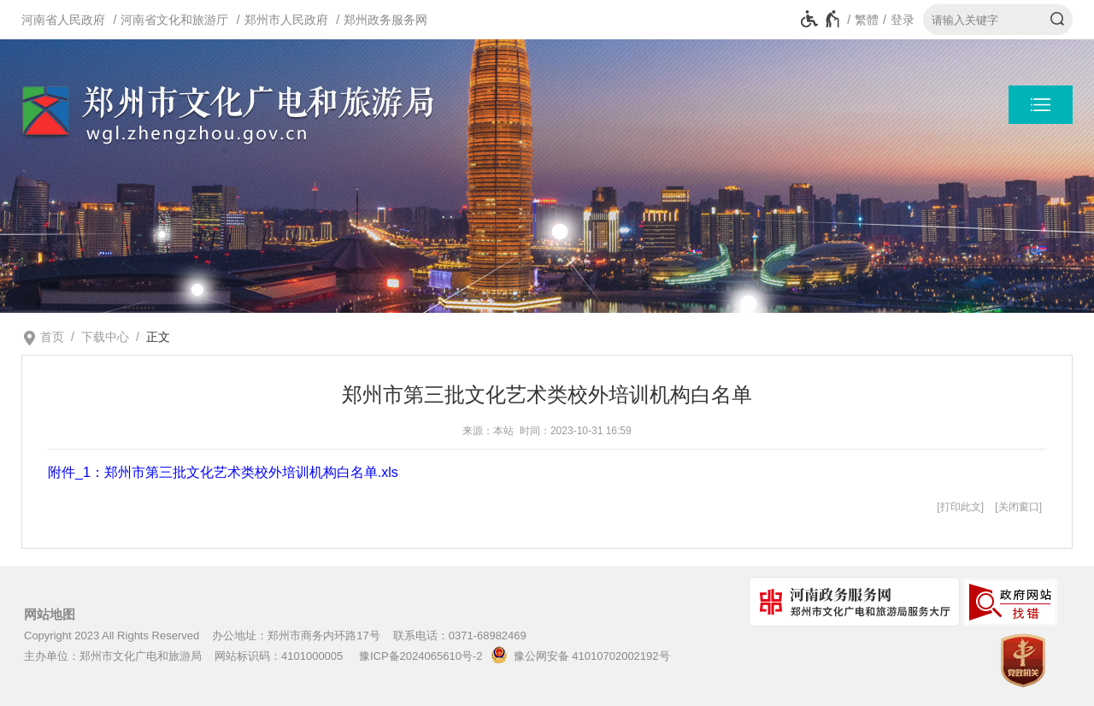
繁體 (867, 19)
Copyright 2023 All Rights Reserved (111, 635)
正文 (158, 337)
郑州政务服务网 (385, 19)
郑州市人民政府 (286, 19)
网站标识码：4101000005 (279, 656)
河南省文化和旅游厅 (174, 19)
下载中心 (105, 337)
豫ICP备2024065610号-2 (421, 656)
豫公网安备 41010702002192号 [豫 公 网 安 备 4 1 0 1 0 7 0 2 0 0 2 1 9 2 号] (577, 654)
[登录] (897, 19)
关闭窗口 (1018, 507)
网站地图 (49, 614)
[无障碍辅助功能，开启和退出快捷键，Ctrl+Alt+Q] (821, 20)
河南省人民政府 (63, 19)
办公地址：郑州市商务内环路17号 (295, 635)
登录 (903, 19)
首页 (52, 337)
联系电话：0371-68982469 (459, 635)
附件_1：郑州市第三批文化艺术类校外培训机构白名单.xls (223, 472)
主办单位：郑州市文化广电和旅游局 (113, 656)
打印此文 (960, 507)
